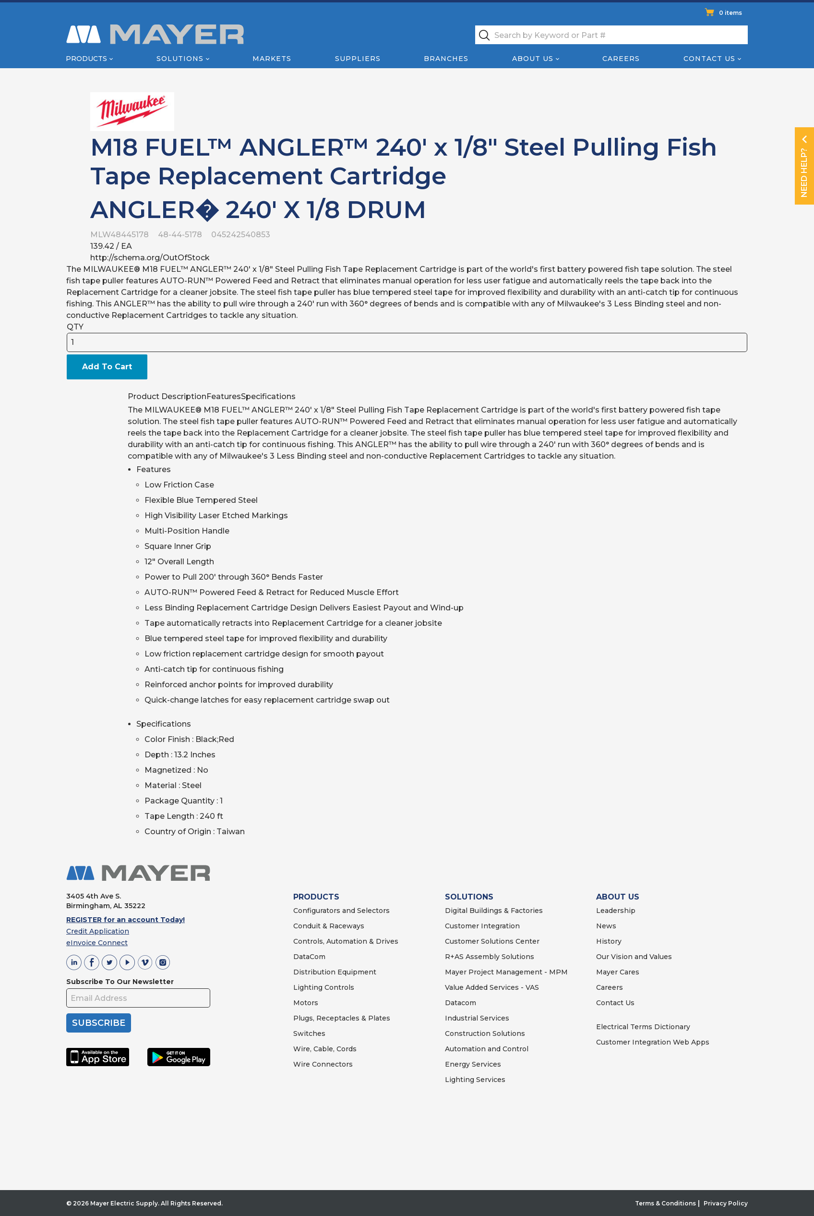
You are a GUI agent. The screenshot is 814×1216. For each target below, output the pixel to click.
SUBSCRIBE (98, 1023)
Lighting (308, 987)
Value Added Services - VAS (492, 987)
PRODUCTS (316, 896)
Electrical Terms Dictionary (643, 1026)
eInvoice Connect (97, 942)
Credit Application (97, 931)
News (606, 926)
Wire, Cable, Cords (325, 1049)
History (609, 941)
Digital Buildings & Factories (494, 910)
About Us (532, 58)
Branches (446, 58)
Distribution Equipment (334, 972)
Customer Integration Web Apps (652, 1042)
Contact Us (709, 58)
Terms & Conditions (665, 1203)
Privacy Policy (726, 1203)
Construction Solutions (485, 1033)
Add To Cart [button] (107, 366)
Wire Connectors (323, 1064)
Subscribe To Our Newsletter (120, 981)
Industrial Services (477, 1018)
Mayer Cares (617, 972)
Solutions (180, 58)
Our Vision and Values (634, 956)
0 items (730, 12)
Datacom (460, 1002)
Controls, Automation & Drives (345, 941)
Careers (621, 58)
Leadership (615, 910)
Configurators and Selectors (341, 910)
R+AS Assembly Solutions (489, 956)
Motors (305, 1002)
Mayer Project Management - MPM (506, 972)
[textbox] (611, 34)
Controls (338, 987)
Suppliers (358, 58)
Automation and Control (486, 1049)
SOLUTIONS (469, 896)
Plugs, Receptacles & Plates (341, 1018)
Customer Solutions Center (492, 941)
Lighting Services (475, 1079)
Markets (271, 58)
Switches (309, 1033)
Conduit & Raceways (328, 926)
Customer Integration (482, 926)
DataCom (309, 956)
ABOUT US (617, 896)
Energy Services (473, 1064)
